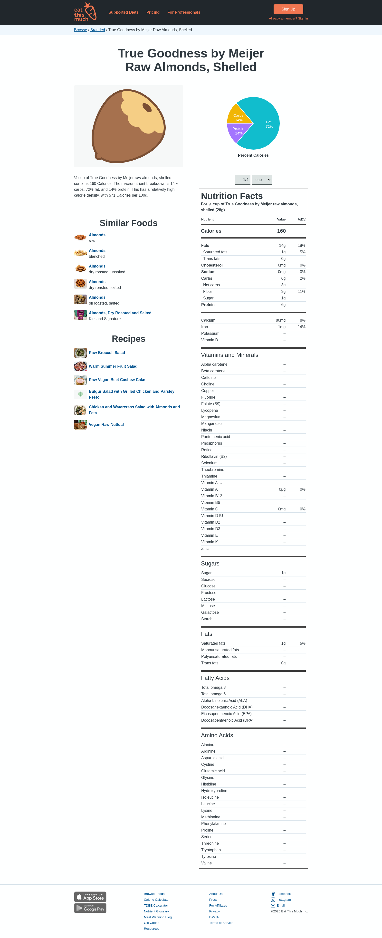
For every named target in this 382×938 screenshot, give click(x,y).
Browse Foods (154, 894)
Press (213, 899)
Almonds (97, 235)
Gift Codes (151, 923)
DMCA (214, 917)
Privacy (214, 911)
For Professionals (183, 12)
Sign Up (289, 9)
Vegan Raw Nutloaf (106, 425)
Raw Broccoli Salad (107, 353)
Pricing (153, 12)
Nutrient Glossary (156, 911)
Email (278, 905)
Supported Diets (123, 12)
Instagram (281, 899)
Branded (97, 30)
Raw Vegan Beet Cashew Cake (117, 380)
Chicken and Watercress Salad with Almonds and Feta (134, 410)
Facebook (281, 893)
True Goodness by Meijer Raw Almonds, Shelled (191, 60)
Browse (80, 30)
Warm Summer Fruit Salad (113, 366)
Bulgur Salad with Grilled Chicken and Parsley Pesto (131, 394)
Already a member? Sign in (288, 18)
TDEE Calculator (156, 905)
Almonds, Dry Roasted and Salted (120, 313)
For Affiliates (218, 905)
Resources (151, 929)
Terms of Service (221, 923)
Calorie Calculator (157, 899)
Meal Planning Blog (158, 917)
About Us (216, 894)
